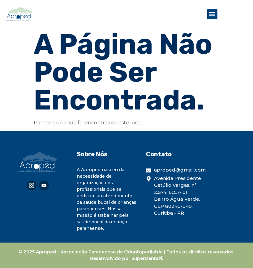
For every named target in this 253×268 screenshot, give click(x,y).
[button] (212, 14)
